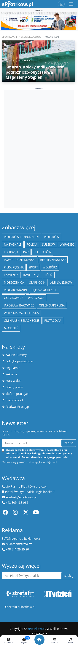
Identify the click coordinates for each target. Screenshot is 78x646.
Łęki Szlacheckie (44, 290)
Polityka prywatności (19, 361)
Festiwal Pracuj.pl (17, 407)
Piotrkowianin (15, 290)
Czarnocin (37, 283)
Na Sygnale (13, 244)
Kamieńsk (11, 275)
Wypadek (67, 244)
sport (33, 267)
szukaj (68, 576)
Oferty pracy (14, 387)
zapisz (68, 443)
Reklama (11, 374)
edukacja (11, 252)
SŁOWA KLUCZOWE (31, 36)
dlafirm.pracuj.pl (16, 394)
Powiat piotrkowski (19, 260)
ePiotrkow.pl (9, 36)
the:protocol (14, 400)
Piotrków (51, 237)
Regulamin (12, 368)
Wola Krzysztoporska (21, 313)
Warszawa (36, 298)
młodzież (11, 328)
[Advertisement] (39, 148)
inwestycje (31, 275)
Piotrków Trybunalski (21, 237)
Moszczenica (14, 283)
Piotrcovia (52, 321)
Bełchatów (42, 252)
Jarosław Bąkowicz (19, 305)
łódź (48, 275)
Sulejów (48, 244)
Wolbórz (50, 267)
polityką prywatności (55, 457)
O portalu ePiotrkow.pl (19, 607)
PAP (26, 252)
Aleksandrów (61, 283)
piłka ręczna (14, 267)
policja (31, 244)
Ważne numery (16, 355)
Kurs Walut (13, 381)
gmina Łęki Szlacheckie (21, 321)
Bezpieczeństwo (53, 260)
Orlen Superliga (52, 305)
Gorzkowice (13, 298)
